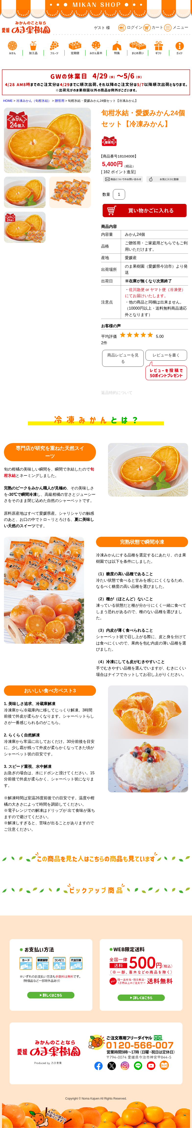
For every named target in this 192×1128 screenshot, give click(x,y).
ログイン (130, 27)
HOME (7, 101)
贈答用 (59, 101)
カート (153, 27)
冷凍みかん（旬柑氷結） (33, 101)
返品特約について (116, 393)
